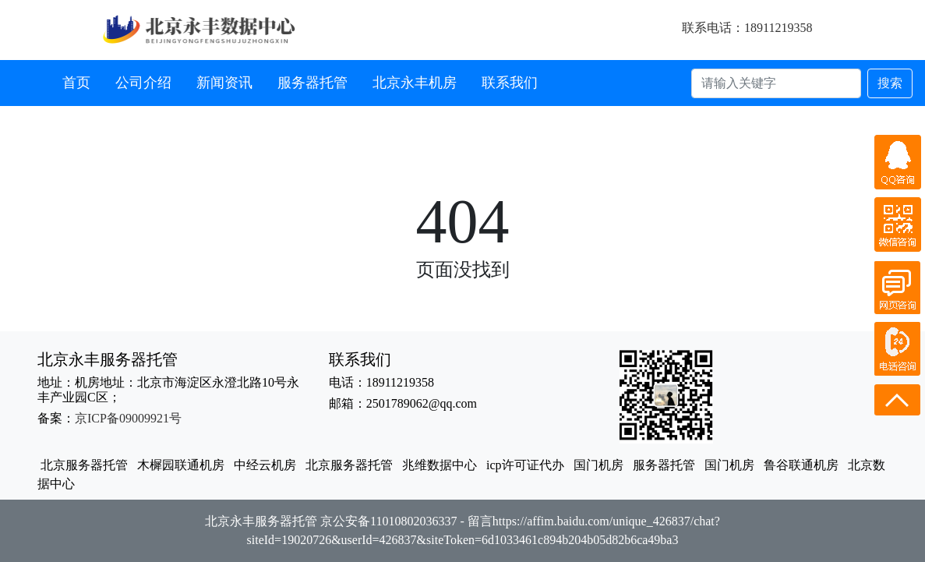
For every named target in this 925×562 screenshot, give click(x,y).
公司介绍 (143, 82)
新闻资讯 (224, 82)
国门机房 (598, 465)
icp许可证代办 (525, 465)
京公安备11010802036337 (388, 521)
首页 (76, 82)
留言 (480, 521)
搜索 (889, 83)
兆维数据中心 (439, 465)
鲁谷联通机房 (801, 465)
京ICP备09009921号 (128, 418)
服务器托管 (312, 82)
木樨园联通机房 (180, 465)
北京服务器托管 (84, 465)
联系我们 (510, 82)
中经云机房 (265, 465)
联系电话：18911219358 (747, 27)
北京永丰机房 (414, 82)
